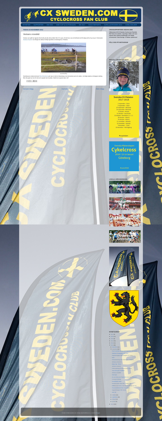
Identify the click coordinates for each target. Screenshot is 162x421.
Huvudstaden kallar (117, 381)
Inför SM (114, 392)
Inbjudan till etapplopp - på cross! (120, 353)
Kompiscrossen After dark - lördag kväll (121, 383)
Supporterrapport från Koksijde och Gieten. (122, 355)
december (114, 347)
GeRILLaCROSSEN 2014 (113, 25)
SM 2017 (82, 25)
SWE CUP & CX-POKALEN (65, 25)
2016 (112, 336)
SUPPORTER (38, 25)
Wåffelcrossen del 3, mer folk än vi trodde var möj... (124, 385)
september (115, 397)
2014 (112, 340)
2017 (112, 334)
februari (114, 399)
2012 (112, 345)
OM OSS (50, 25)
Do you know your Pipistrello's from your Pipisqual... (124, 377)
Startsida (65, 89)
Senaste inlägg (28, 89)
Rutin (113, 357)
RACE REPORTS (94, 25)
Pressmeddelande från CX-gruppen (120, 387)
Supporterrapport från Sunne (119, 390)
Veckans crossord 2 (117, 362)
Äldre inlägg (100, 89)
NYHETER (26, 25)
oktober (114, 395)
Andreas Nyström (28, 39)
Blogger (98, 412)
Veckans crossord (116, 366)
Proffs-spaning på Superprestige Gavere (122, 368)
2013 (112, 343)
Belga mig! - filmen (116, 364)
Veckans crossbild (116, 372)
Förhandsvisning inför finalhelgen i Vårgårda (123, 359)
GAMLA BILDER (131, 25)
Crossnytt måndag (116, 379)
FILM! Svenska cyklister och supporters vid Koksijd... (125, 351)
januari (114, 401)
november (114, 349)
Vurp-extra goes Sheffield (118, 370)
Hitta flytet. (114, 374)
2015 (112, 338)
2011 (112, 404)
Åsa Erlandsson (44, 76)
